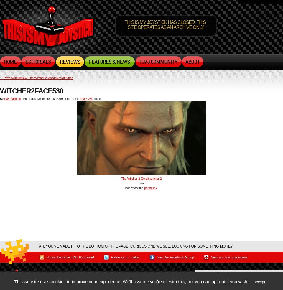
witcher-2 (156, 178)
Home (10, 61)
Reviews (70, 61)
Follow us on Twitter (125, 257)
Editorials (38, 61)
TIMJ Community (158, 61)
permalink (150, 188)
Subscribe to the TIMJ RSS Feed (70, 257)
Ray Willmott (12, 98)
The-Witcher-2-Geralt (135, 178)
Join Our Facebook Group (175, 257)
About (193, 61)
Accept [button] (259, 282)
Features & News (109, 61)
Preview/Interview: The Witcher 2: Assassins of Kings (36, 78)
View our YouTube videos (229, 257)
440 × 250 (86, 98)
